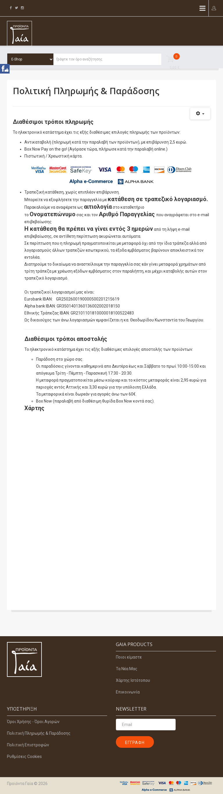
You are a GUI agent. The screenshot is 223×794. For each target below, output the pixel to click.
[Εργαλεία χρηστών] (200, 113)
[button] (214, 8)
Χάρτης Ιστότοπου (133, 680)
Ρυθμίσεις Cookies (24, 756)
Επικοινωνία (128, 692)
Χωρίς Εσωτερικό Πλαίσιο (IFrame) (117, 502)
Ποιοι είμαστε (129, 657)
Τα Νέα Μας (126, 668)
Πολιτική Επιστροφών (28, 745)
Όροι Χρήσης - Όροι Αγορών (33, 721)
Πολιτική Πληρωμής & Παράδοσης (39, 733)
